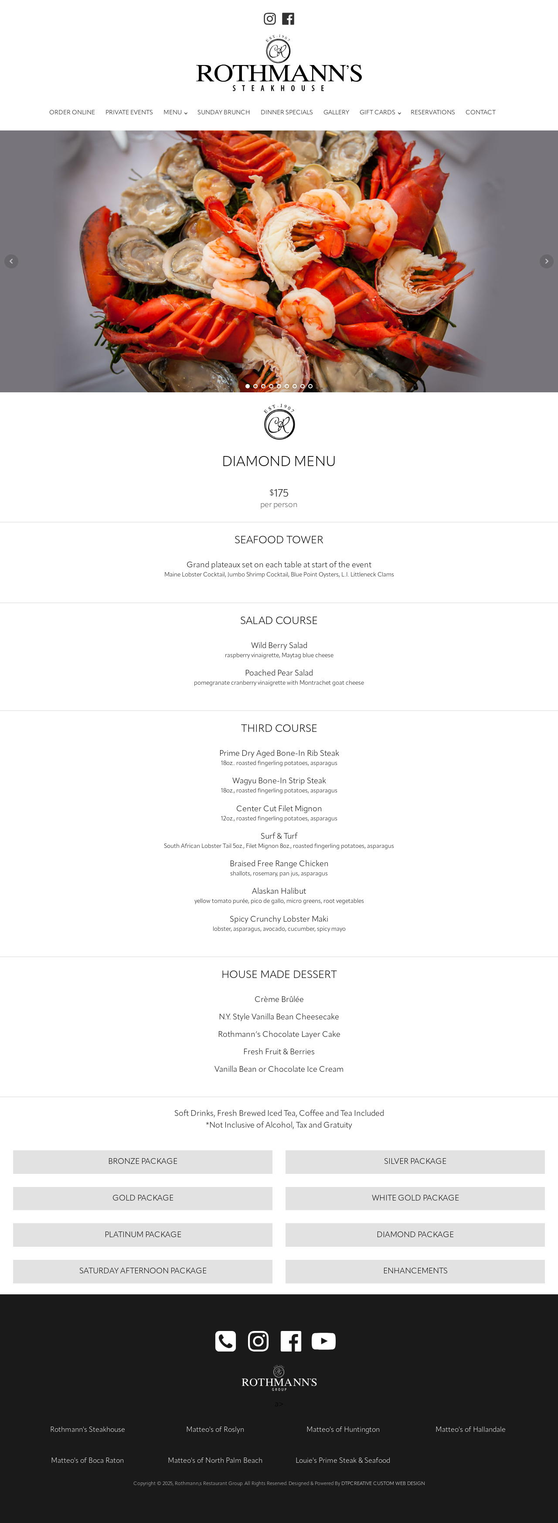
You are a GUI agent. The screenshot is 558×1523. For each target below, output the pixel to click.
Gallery (336, 113)
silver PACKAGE (415, 1162)
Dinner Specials (287, 113)
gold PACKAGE (143, 1198)
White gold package (415, 1198)
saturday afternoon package (143, 1271)
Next (547, 261)
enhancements (415, 1271)
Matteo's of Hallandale (471, 1430)
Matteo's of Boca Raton (87, 1461)
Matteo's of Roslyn (215, 1430)
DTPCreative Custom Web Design (383, 1484)
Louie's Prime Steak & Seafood (343, 1461)
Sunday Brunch (223, 113)
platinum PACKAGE (143, 1235)
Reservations (433, 113)
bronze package (142, 1162)
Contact (481, 113)
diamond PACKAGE (415, 1235)
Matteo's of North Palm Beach (215, 1461)
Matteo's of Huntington (343, 1430)
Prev (11, 261)
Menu (172, 113)
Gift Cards (377, 113)
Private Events (129, 113)
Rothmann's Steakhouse (87, 1430)
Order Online (72, 113)
